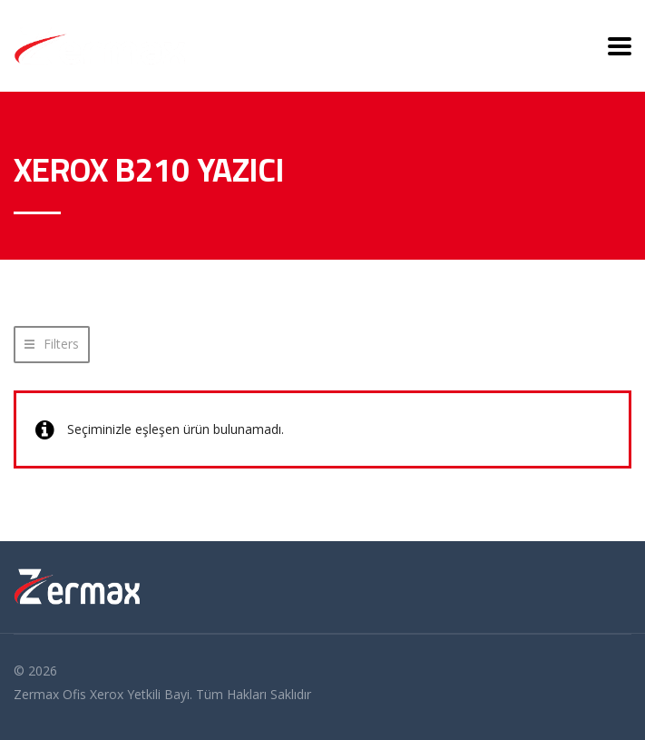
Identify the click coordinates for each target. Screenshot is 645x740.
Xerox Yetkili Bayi (140, 694)
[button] (52, 344)
